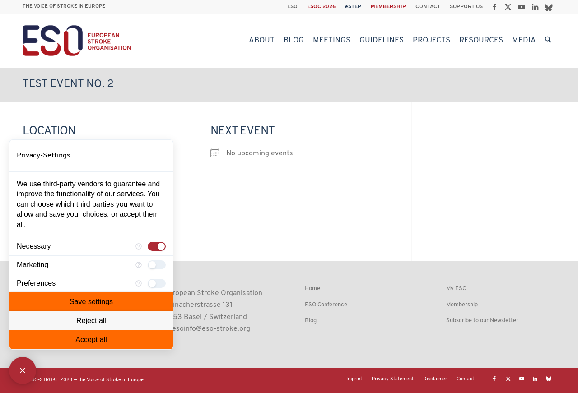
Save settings (91, 301)
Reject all (91, 320)
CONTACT (427, 6)
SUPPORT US (466, 6)
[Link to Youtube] (521, 7)
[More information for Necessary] (138, 246)
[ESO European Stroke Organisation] (78, 41)
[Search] (548, 41)
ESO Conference (326, 305)
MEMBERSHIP (388, 6)
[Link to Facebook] (494, 7)
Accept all (91, 339)
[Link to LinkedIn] (534, 7)
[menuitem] (293, 7)
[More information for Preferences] (138, 283)
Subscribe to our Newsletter (482, 321)
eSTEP (353, 6)
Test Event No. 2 (68, 84)
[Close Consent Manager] (22, 370)
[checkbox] (157, 246)
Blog (311, 321)
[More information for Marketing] (138, 264)
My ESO (456, 288)
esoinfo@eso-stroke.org (211, 329)
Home (312, 288)
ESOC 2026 (321, 6)
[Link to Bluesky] (548, 7)
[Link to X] (507, 7)
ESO (292, 6)
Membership (462, 305)
